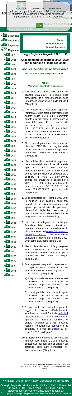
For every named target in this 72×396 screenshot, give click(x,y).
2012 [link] (10, 117)
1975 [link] (10, 270)
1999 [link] (10, 179)
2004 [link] (10, 155)
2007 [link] (10, 141)
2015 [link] (10, 103)
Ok (39, 25)
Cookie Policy (23, 381)
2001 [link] (10, 170)
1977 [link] (10, 261)
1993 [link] (10, 203)
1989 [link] (10, 213)
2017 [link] (10, 93)
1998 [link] (10, 184)
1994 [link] (10, 199)
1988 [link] (10, 218)
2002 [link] (10, 165)
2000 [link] (10, 175)
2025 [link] (10, 59)
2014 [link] (10, 107)
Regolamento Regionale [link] (17, 50)
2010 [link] (10, 127)
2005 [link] (10, 151)
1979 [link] (10, 251)
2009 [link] (10, 131)
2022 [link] (10, 69)
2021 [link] (10, 74)
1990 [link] (10, 208)
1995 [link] (10, 194)
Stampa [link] (60, 40)
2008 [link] (10, 136)
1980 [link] (10, 246)
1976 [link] (10, 266)
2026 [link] (10, 55)
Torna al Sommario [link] (55, 47)
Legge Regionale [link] (13, 36)
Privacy (34, 381)
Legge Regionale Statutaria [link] (18, 40)
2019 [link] (10, 83)
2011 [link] (10, 122)
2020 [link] (10, 79)
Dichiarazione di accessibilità (54, 381)
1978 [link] (10, 256)
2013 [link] (10, 112)
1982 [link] (10, 237)
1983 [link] (10, 232)
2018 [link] (10, 88)
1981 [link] (10, 242)
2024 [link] (10, 64)
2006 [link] (10, 146)
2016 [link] (10, 98)
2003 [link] (10, 160)
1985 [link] (10, 222)
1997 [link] (10, 189)
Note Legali (8, 381)
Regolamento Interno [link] (15, 45)
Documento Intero (55, 43)
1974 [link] (10, 275)
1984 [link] (10, 227)
